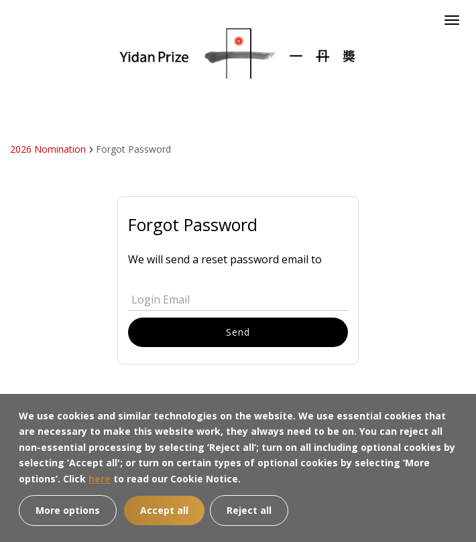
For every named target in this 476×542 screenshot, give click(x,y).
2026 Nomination (48, 149)
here (99, 478)
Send (237, 332)
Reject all (249, 510)
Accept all (164, 510)
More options (68, 510)
